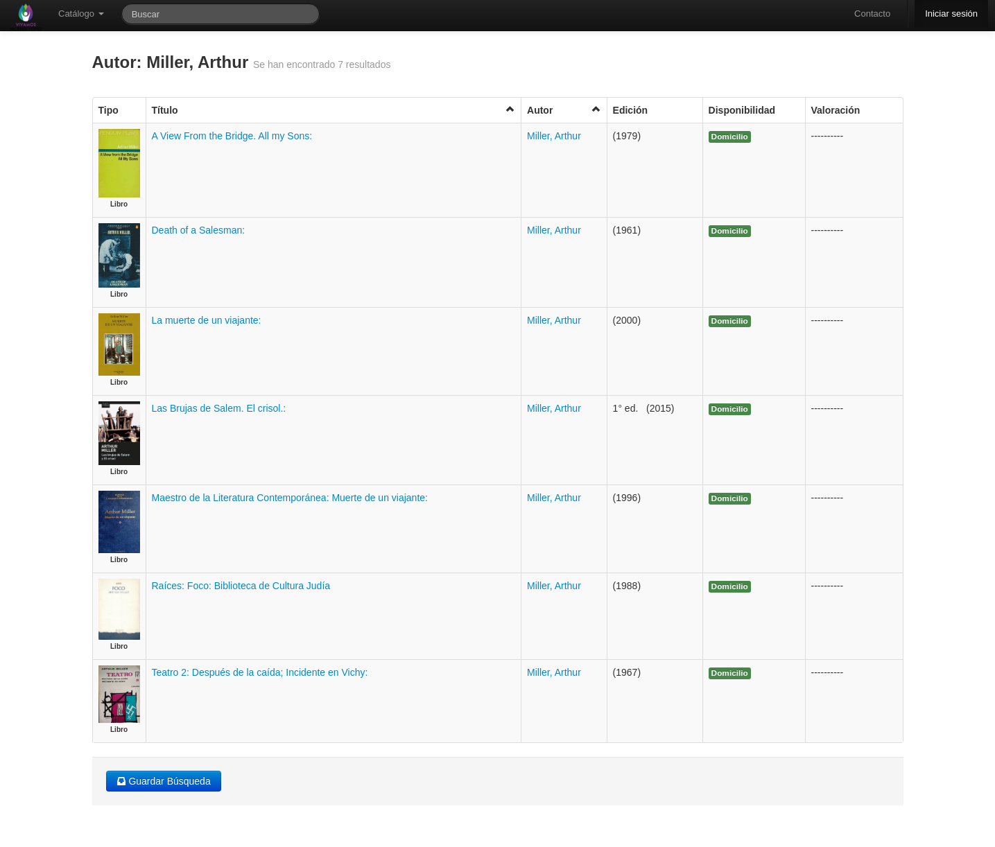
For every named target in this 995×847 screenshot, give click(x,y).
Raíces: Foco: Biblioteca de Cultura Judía (241, 585)
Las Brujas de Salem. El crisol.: (219, 408)
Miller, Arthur (554, 135)
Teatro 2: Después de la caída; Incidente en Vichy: (260, 672)
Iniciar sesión (951, 13)
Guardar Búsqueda (163, 781)
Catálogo (81, 13)
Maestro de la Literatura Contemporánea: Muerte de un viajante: (290, 497)
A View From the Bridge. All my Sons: (232, 135)
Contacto (872, 13)
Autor (564, 110)
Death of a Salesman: (198, 230)
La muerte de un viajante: (206, 320)
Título (334, 110)
